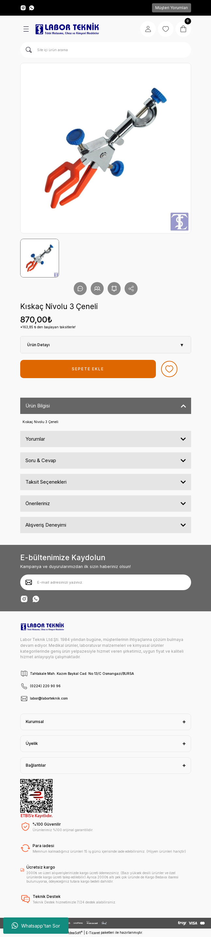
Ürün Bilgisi (37, 406)
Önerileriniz (37, 503)
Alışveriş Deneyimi (45, 525)
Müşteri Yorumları (171, 7)
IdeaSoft (75, 932)
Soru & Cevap (40, 460)
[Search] (105, 50)
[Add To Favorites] (169, 369)
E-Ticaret (93, 933)
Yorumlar (35, 439)
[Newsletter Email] (105, 582)
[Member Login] (148, 29)
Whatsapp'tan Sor (36, 925)
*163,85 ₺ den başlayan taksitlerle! (48, 327)
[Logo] (67, 29)
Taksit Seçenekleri (46, 482)
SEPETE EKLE (88, 368)
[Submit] (28, 582)
